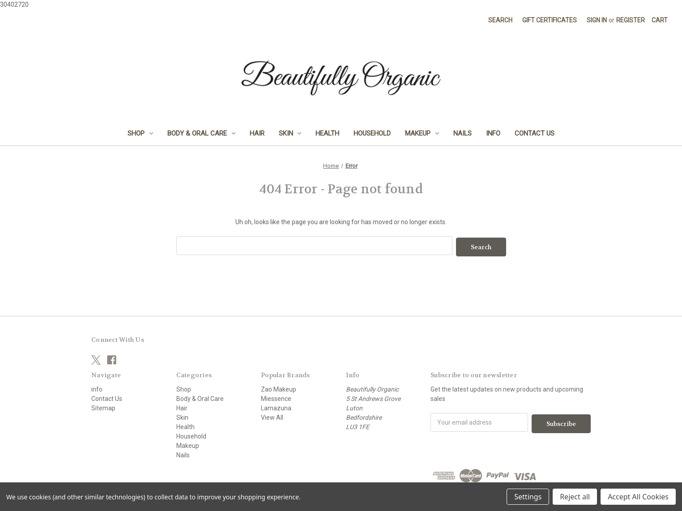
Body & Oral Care (201, 133)
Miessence (276, 397)
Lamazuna (276, 406)
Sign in (597, 20)
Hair (257, 133)
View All (272, 416)
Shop (140, 133)
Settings (527, 497)
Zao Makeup (278, 388)
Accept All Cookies (638, 497)
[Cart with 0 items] (660, 20)
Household (372, 133)
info (493, 133)
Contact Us (534, 133)
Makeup (422, 133)
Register (630, 20)
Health (327, 133)
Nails (462, 133)
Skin (290, 133)
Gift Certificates (549, 20)
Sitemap (103, 406)
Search (500, 20)
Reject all (575, 497)
